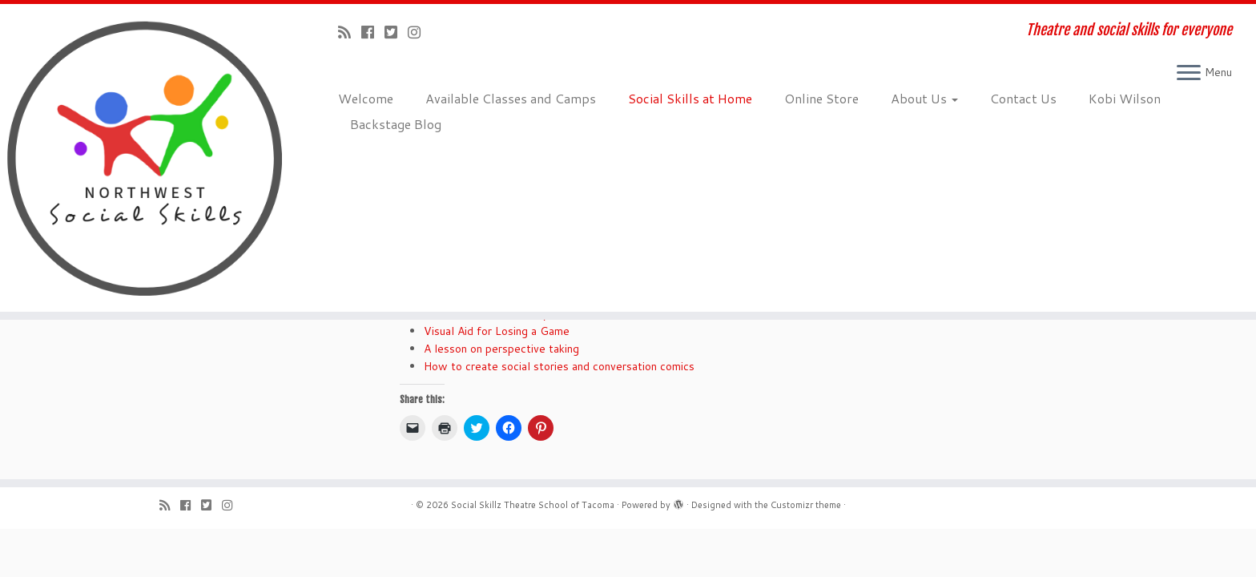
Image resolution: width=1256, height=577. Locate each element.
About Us (924, 98)
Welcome (365, 98)
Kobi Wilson (1125, 98)
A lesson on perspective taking (501, 349)
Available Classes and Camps (510, 98)
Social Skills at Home (690, 98)
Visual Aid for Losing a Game (497, 331)
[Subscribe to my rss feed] (349, 32)
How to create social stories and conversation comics (559, 366)
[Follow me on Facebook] (372, 32)
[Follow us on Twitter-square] (396, 32)
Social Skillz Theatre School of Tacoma (532, 504)
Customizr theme (806, 504)
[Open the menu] (1189, 74)
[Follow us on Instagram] (419, 32)
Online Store (821, 98)
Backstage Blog (395, 124)
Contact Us (1023, 98)
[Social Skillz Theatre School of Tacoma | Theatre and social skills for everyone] (145, 158)
